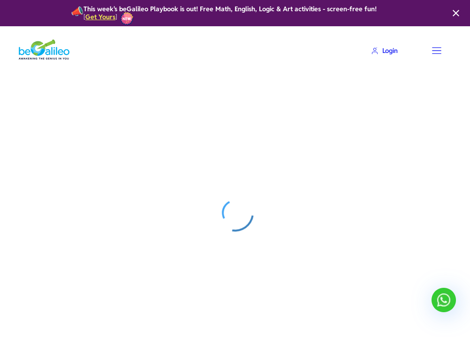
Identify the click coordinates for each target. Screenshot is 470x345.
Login (384, 50)
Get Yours (100, 17)
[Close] (456, 13)
